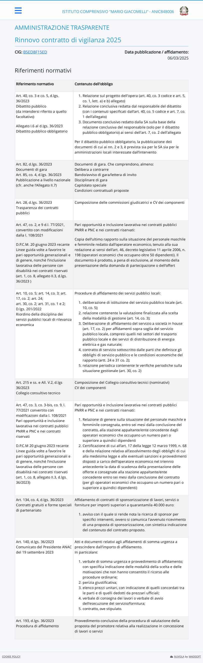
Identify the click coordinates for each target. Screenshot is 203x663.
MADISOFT (195, 656)
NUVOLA (177, 656)
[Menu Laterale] (18, 12)
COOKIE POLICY (11, 656)
